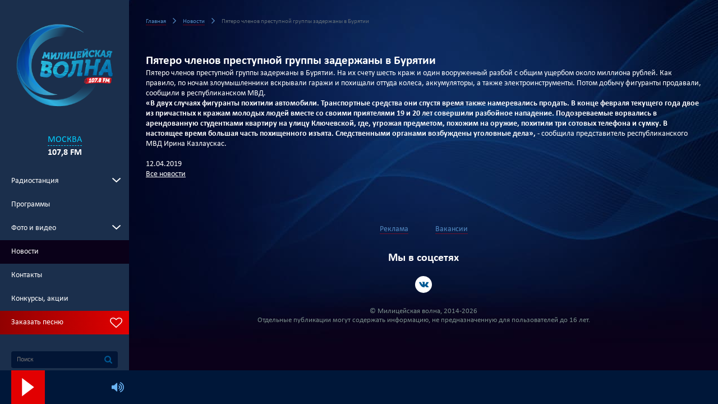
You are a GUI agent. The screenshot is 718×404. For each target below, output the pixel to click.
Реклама (394, 229)
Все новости (166, 174)
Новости (25, 251)
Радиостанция (35, 181)
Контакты (26, 275)
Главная (156, 22)
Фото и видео (33, 228)
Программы (30, 204)
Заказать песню (37, 322)
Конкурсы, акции (39, 299)
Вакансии (451, 229)
